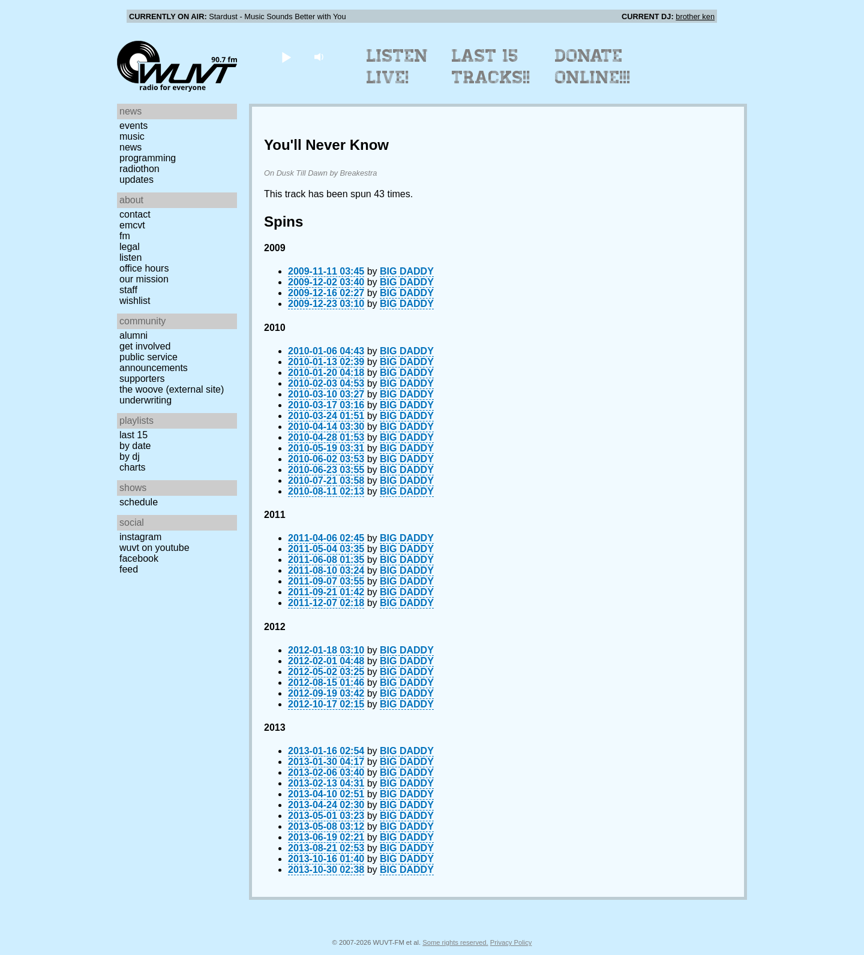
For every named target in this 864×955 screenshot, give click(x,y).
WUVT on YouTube (154, 548)
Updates (136, 179)
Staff (128, 290)
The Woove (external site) (171, 389)
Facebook (138, 558)
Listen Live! (397, 66)
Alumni (133, 335)
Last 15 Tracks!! (491, 66)
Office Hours (144, 268)
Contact (135, 214)
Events (133, 125)
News (130, 147)
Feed (128, 569)
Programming (147, 158)
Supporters (142, 378)
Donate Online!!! (593, 66)
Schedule (138, 502)
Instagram (140, 537)
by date (135, 446)
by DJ (129, 456)
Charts (132, 467)
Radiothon (139, 169)
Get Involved (144, 346)
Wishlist (135, 301)
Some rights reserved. (455, 942)
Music (132, 136)
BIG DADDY (407, 271)
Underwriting (145, 400)
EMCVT (132, 225)
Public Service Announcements (153, 362)
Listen (130, 257)
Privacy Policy (511, 942)
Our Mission (144, 279)
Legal (129, 247)
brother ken (695, 16)
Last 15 (133, 435)
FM (124, 236)
